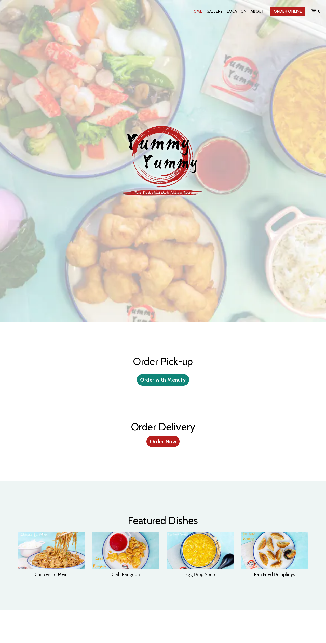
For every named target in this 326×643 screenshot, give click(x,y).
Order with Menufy (163, 380)
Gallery (215, 11)
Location (237, 11)
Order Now (163, 441)
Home (196, 11)
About (257, 11)
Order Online (288, 11)
